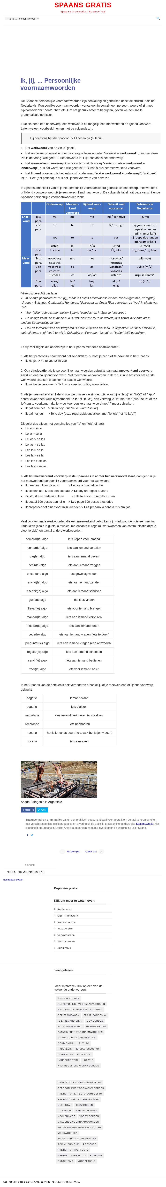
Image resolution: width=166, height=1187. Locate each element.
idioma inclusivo (87, 1049)
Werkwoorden (66, 941)
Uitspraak (65, 1110)
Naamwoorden (66, 922)
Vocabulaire (65, 928)
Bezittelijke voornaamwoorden (80, 1009)
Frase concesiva (95, 1015)
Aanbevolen (65, 909)
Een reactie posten (13, 879)
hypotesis (65, 1049)
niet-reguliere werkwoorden (78, 1066)
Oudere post (91, 852)
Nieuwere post (73, 852)
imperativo (65, 1054)
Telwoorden (84, 1105)
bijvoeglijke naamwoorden (77, 1038)
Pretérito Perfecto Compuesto (80, 1094)
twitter (42, 810)
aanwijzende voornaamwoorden (80, 1032)
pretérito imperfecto (73, 1150)
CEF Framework (67, 915)
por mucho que (68, 1144)
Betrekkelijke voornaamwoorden (81, 1004)
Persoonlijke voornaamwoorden (81, 1088)
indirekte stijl (68, 1060)
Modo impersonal (70, 1026)
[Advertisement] (83, 52)
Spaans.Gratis (144, 823)
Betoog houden (68, 998)
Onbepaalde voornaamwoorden (80, 1082)
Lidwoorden (95, 1021)
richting (96, 1155)
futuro (84, 1043)
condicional (66, 1043)
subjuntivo (64, 948)
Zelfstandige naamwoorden (77, 1139)
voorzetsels (87, 1161)
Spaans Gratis (83, 5)
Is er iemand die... (70, 1021)
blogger (30, 865)
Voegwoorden (66, 935)
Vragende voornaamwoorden (78, 1122)
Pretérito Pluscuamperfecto (78, 1099)
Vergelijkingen (86, 1110)
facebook (28, 810)
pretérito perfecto (72, 1155)
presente (89, 1144)
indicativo (84, 1054)
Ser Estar (65, 1105)
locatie (88, 1060)
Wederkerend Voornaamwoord (79, 1127)
